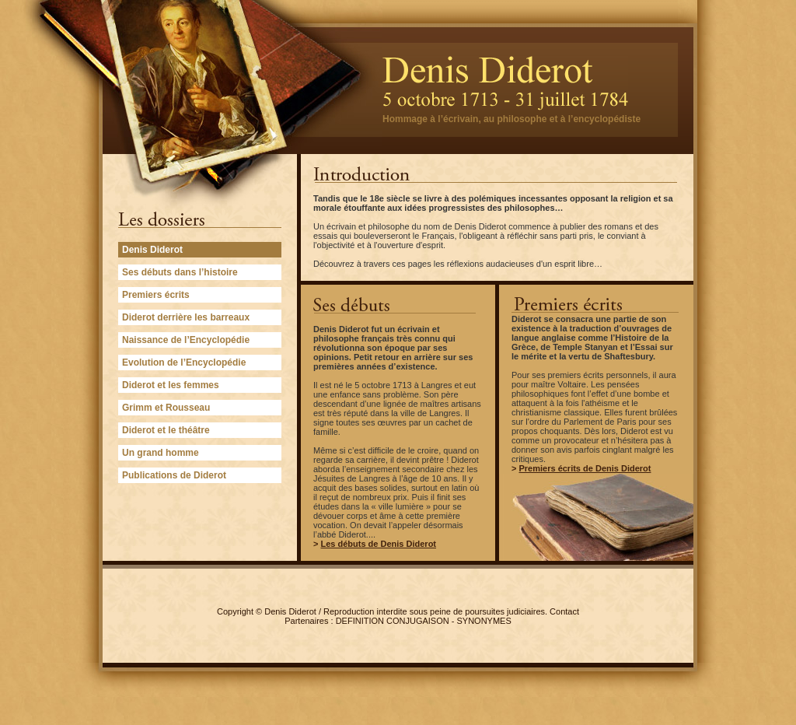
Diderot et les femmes (170, 385)
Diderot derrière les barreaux (186, 317)
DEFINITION (360, 620)
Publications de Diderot (174, 475)
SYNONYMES (484, 620)
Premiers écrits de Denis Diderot (584, 468)
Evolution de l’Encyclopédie (184, 362)
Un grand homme (160, 452)
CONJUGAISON (417, 620)
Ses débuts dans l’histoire (180, 272)
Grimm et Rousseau (166, 407)
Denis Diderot (290, 611)
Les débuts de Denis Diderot (378, 543)
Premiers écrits (156, 294)
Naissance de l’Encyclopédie (186, 339)
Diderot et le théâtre (166, 430)
